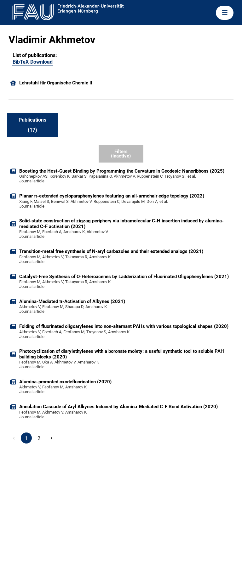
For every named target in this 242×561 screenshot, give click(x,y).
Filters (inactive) (121, 154)
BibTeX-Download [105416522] (33, 62)
